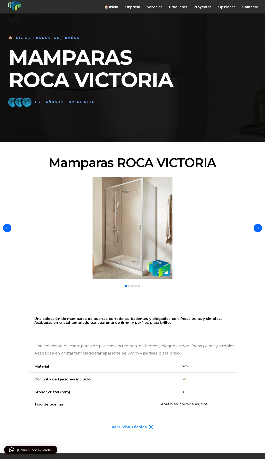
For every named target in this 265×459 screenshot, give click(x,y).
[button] (30, 450)
